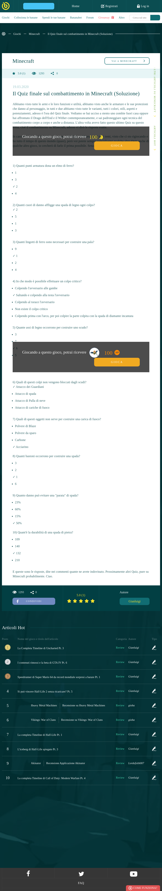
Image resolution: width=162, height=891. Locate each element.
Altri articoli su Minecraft (154, 90)
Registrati (109, 6)
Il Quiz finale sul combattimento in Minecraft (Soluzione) (80, 34)
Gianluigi (135, 601)
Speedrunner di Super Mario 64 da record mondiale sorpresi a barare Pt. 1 (59, 677)
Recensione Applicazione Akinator (65, 763)
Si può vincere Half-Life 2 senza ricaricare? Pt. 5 (45, 691)
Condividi (29, 601)
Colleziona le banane (26, 17)
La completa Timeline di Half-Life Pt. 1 (40, 734)
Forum (90, 17)
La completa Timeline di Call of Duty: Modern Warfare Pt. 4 (52, 778)
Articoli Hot (154, 136)
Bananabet (76, 17)
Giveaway (106, 17)
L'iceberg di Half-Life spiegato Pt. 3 (38, 749)
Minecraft (34, 34)
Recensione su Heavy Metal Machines (83, 705)
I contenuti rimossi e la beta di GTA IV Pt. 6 (42, 662)
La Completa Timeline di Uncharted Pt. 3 (41, 648)
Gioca (117, 145)
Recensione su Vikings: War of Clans (82, 719)
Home (75, 6)
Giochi (6, 17)
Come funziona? (145, 888)
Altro (122, 17)
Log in (143, 6)
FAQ (81, 883)
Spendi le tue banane (53, 17)
